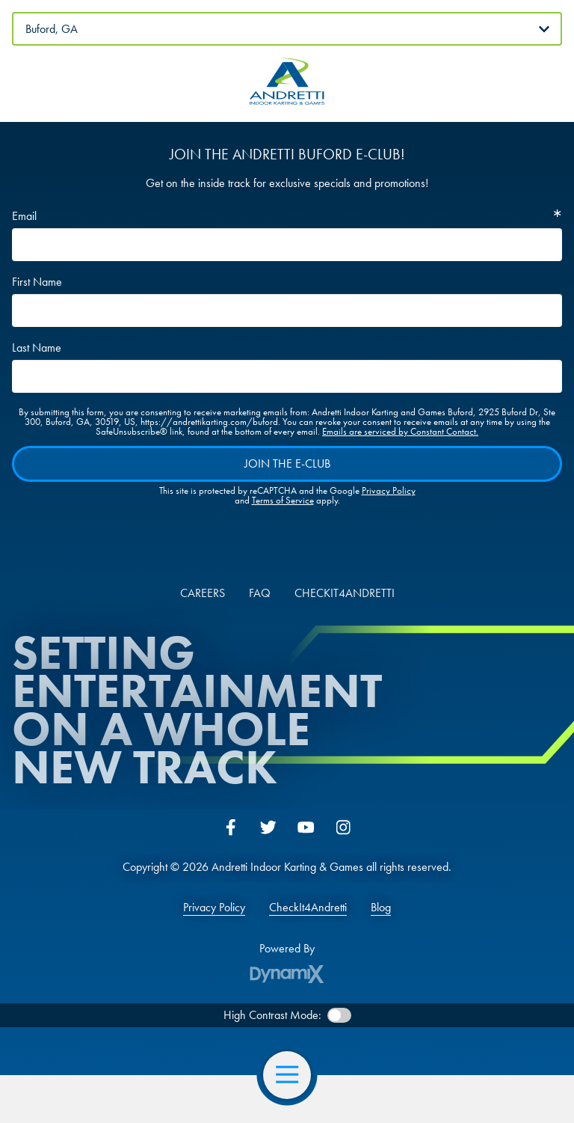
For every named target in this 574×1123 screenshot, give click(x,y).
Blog (381, 907)
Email (24, 216)
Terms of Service (283, 500)
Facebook (231, 827)
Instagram (343, 827)
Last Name (36, 348)
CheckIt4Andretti (308, 907)
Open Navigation (293, 1075)
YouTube (305, 827)
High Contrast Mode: (272, 1015)
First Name (37, 282)
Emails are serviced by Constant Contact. (400, 431)
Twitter (268, 827)
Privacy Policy (389, 490)
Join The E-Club (287, 463)
